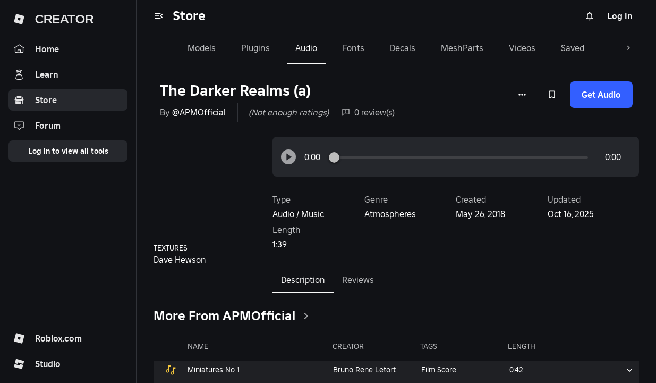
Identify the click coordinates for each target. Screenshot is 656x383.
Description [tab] (303, 283)
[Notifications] (589, 16)
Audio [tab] (285, 48)
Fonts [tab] (332, 48)
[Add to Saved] (552, 94)
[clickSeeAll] (305, 315)
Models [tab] (180, 48)
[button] (288, 156)
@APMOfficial (199, 112)
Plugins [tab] (234, 48)
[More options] (522, 94)
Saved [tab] (551, 48)
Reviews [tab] (358, 279)
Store (189, 15)
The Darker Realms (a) (235, 90)
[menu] (158, 16)
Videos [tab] (501, 48)
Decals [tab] (381, 48)
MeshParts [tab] (441, 48)
